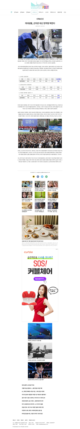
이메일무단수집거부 (32, 420)
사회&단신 (34, 12)
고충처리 (26, 420)
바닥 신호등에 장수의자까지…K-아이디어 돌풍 (32, 404)
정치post (16, 12)
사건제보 (14, 4)
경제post (22, 12)
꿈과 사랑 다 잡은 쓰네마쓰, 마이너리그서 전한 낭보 (33, 398)
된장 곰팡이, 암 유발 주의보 (28, 385)
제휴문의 (20, 4)
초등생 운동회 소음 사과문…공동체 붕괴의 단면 (32, 401)
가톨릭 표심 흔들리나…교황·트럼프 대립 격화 (32, 388)
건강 (65, 12)
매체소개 (14, 420)
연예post (28, 12)
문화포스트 (53, 12)
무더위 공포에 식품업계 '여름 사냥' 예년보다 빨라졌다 (34, 394)
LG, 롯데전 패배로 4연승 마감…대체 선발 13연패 (33, 391)
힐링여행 (60, 12)
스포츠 (46, 12)
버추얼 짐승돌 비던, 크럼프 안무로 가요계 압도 (32, 413)
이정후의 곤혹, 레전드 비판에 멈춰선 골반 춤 (32, 410)
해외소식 (41, 12)
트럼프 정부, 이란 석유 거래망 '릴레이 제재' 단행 (32, 407)
